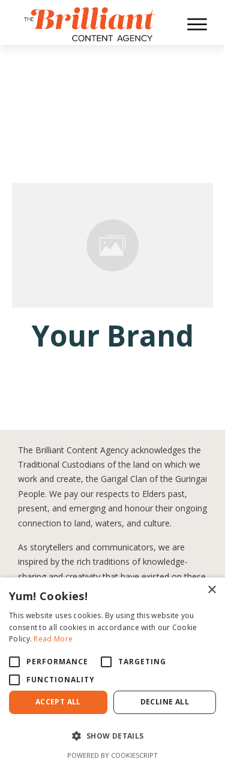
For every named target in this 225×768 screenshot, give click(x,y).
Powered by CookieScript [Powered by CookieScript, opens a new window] (112, 755)
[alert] (112, 672)
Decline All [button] (164, 702)
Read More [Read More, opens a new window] (53, 639)
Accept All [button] (58, 702)
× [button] (211, 590)
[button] (112, 736)
